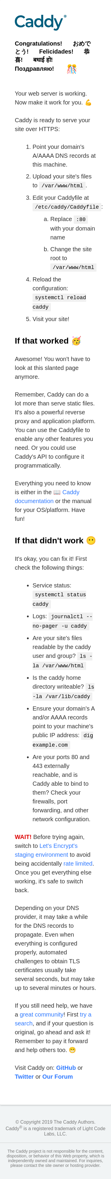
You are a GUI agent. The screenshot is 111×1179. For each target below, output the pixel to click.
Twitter (24, 1067)
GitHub (66, 1058)
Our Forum (57, 1067)
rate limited (78, 854)
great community (42, 1005)
